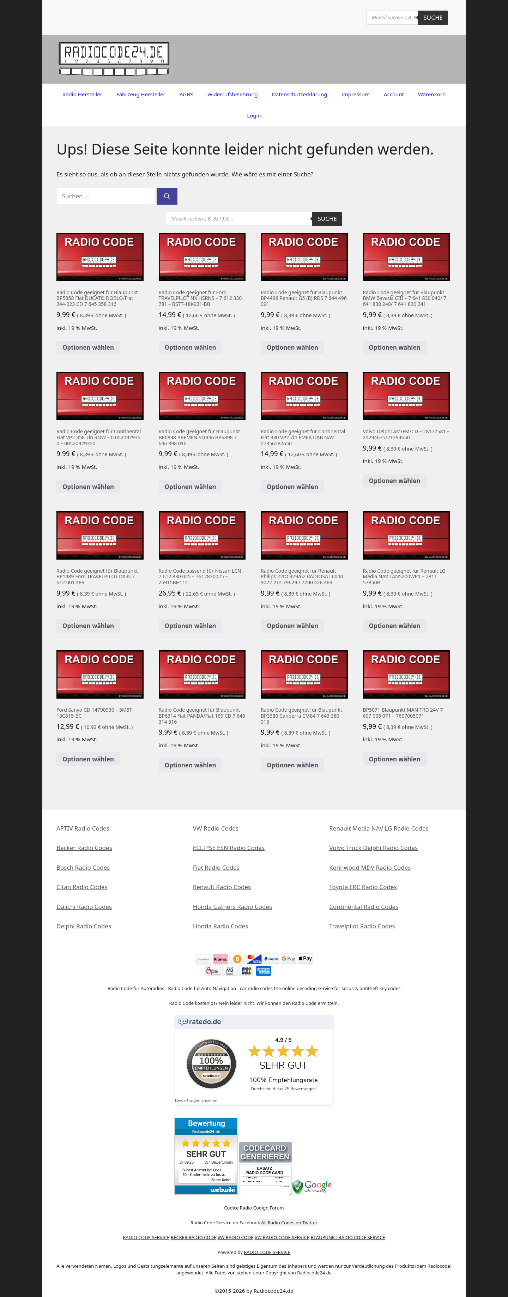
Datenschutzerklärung (299, 94)
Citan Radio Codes (82, 887)
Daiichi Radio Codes (84, 907)
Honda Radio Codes (220, 926)
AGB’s (186, 94)
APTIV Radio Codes (82, 828)
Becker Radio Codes (84, 848)
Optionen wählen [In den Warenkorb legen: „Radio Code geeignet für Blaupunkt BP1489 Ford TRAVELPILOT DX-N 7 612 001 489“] (88, 626)
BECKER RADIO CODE (193, 1232)
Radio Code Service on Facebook (225, 1217)
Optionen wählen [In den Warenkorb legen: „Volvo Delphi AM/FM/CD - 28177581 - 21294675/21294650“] (395, 481)
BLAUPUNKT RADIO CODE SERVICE (348, 1232)
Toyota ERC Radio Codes (363, 887)
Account (394, 94)
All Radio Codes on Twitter (289, 1217)
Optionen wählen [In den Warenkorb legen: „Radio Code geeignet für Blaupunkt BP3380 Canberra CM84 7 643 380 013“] (292, 765)
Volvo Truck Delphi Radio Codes (373, 848)
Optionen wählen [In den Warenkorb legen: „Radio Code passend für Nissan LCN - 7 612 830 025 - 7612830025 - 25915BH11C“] (190, 626)
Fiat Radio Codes (216, 867)
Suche (433, 17)
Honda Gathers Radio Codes (232, 907)
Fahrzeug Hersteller (140, 94)
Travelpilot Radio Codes (362, 926)
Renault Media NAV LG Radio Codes (378, 828)
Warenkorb (432, 94)
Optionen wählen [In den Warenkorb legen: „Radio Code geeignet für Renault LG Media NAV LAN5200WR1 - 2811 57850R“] (395, 626)
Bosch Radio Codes (83, 867)
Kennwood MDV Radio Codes (370, 867)
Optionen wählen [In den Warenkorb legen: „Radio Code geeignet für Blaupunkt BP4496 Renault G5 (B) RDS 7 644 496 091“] (292, 347)
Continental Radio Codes (363, 907)
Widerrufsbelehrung (232, 94)
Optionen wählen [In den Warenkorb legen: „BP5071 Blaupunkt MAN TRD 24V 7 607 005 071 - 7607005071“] (395, 759)
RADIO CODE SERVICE (146, 1232)
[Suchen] (167, 196)
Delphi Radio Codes (83, 926)
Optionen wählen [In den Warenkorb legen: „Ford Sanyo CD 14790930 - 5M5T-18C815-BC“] (88, 759)
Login (254, 115)
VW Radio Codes (215, 828)
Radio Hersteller (82, 94)
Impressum (355, 94)
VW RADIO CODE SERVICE (282, 1232)
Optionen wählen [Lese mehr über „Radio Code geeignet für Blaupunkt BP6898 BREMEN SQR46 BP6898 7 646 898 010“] (190, 487)
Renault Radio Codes (222, 887)
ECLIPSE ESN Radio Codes (229, 848)
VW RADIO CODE (236, 1232)
